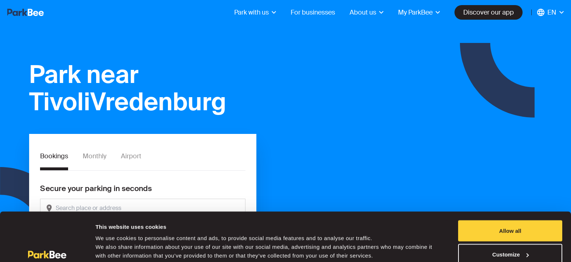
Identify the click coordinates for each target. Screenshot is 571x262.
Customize (510, 219)
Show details (112, 240)
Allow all (510, 195)
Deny (510, 242)
